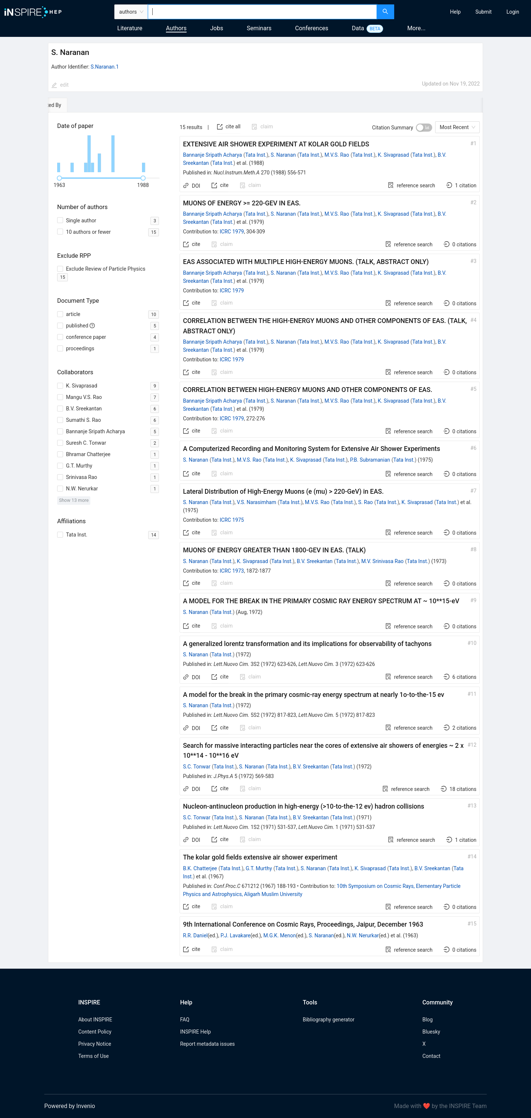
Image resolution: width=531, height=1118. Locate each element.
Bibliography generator (328, 1019)
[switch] (424, 128)
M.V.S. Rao (336, 155)
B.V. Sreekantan (315, 561)
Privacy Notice (94, 1044)
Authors (176, 28)
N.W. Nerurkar (363, 935)
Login (512, 12)
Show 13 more (74, 500)
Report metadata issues (207, 1044)
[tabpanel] (265, 537)
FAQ (184, 1019)
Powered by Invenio (69, 1106)
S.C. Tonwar (196, 767)
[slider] (59, 178)
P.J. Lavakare (235, 935)
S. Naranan (283, 155)
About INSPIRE (95, 1019)
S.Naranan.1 (105, 67)
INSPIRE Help (195, 1032)
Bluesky (431, 1032)
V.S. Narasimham (256, 502)
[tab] (70, 105)
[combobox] (262, 11)
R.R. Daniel (195, 935)
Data (358, 28)
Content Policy (94, 1032)
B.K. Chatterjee (200, 868)
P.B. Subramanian (370, 460)
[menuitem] (455, 12)
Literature (129, 28)
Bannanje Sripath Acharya (212, 155)
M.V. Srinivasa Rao (382, 561)
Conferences (311, 28)
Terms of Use (93, 1056)
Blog (427, 1019)
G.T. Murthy (259, 868)
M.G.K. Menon (279, 935)
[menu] (463, 12)
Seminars (259, 28)
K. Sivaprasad (393, 155)
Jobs (216, 28)
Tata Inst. (256, 155)
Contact (431, 1056)
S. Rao (365, 502)
